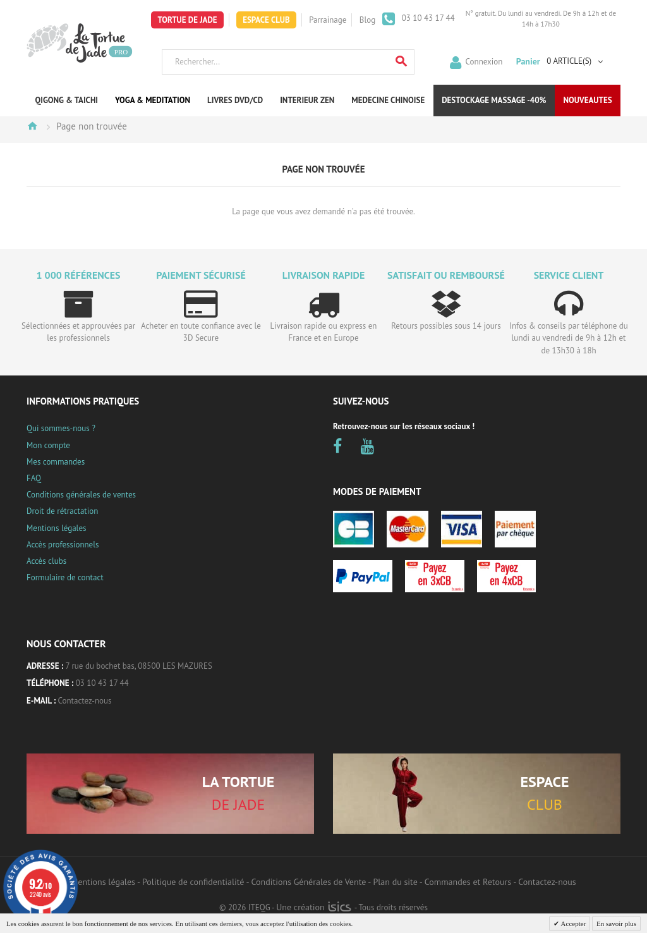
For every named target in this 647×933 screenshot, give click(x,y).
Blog (367, 20)
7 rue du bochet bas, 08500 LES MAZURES (139, 666)
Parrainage (327, 20)
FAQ (34, 478)
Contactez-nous (85, 700)
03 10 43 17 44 (427, 18)
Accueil (32, 125)
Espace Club (266, 20)
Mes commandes (56, 461)
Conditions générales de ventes (81, 494)
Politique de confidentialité (193, 881)
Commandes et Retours (468, 881)
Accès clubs (46, 561)
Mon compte (48, 445)
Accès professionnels (63, 544)
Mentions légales (56, 528)
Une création (313, 907)
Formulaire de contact (65, 577)
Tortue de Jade (187, 20)
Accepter (572, 923)
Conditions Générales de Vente (308, 881)
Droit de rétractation (62, 511)
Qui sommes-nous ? (61, 428)
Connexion (484, 61)
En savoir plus (616, 923)
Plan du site (395, 881)
